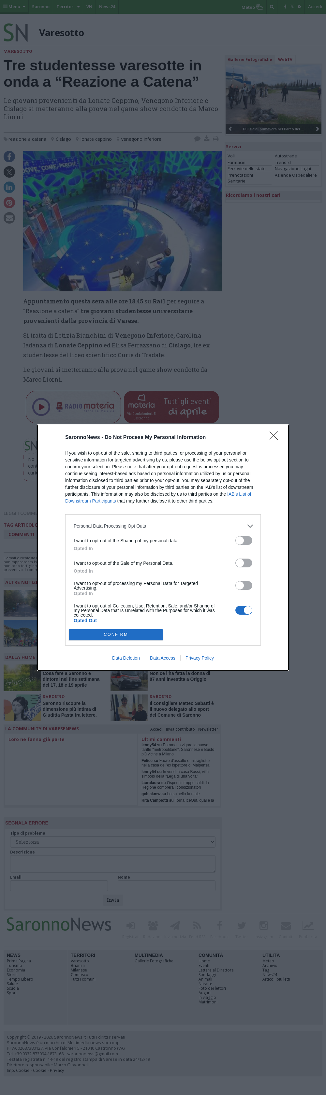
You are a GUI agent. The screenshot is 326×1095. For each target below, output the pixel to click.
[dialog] (163, 547)
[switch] (243, 540)
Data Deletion (126, 658)
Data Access (162, 658)
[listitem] (163, 526)
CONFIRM (116, 634)
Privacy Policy (199, 658)
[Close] (276, 437)
